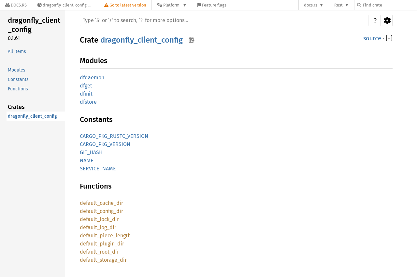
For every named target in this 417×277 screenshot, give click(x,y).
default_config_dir (101, 211)
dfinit (86, 94)
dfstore (88, 102)
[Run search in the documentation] (224, 20)
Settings (387, 20)
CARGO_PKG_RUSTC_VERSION (114, 136)
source (372, 38)
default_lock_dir (99, 219)
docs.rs (310, 5)
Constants (18, 79)
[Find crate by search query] (389, 5)
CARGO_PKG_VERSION (105, 144)
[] (389, 38)
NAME (86, 160)
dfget (86, 86)
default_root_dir (99, 252)
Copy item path (191, 39)
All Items (17, 51)
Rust (338, 5)
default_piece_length (105, 235)
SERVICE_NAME (98, 168)
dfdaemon (92, 77)
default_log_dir (98, 227)
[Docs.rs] (16, 5)
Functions (18, 89)
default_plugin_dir (102, 244)
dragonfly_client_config (34, 25)
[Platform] (172, 5)
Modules (16, 70)
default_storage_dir (103, 260)
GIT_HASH (91, 152)
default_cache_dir (101, 203)
